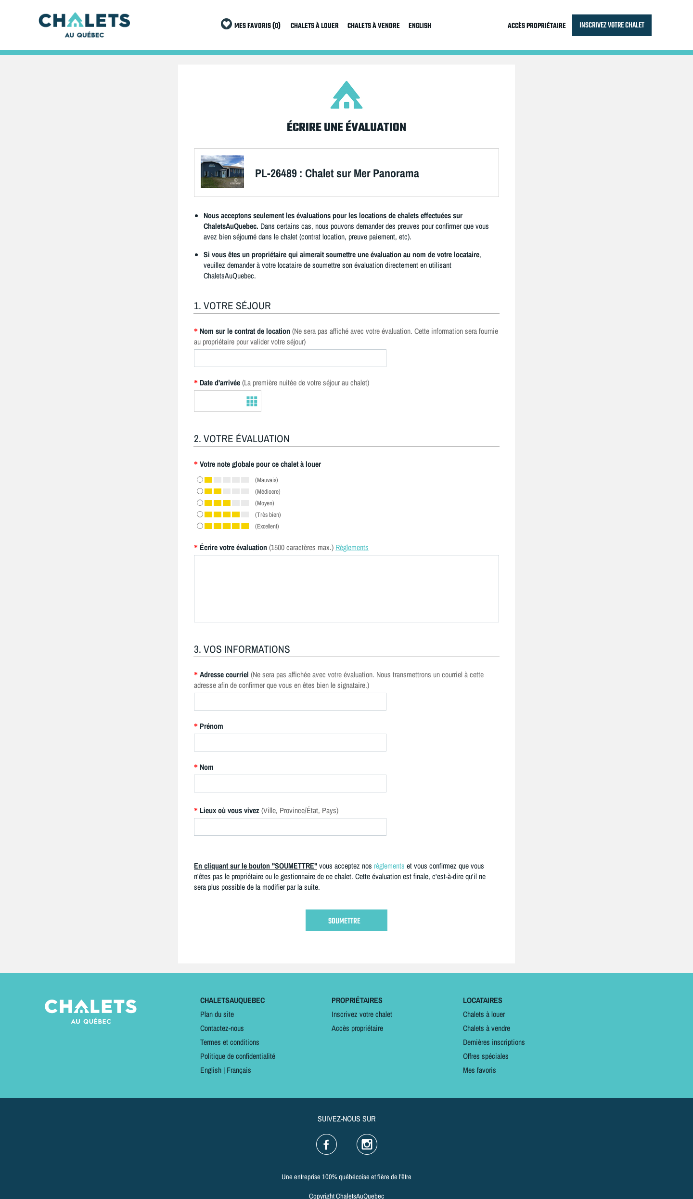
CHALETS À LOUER (315, 26)
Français (239, 1070)
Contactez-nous (222, 1028)
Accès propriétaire (357, 1028)
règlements (389, 865)
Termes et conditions (229, 1042)
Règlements (352, 547)
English (210, 1070)
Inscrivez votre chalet (362, 1014)
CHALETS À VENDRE (373, 26)
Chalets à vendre (486, 1028)
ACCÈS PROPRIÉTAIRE (537, 26)
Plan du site (217, 1014)
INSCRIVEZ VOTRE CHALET (611, 25)
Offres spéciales (486, 1056)
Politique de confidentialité (237, 1056)
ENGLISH (420, 26)
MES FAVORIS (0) (257, 26)
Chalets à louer (484, 1014)
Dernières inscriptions (494, 1042)
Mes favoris (479, 1070)
